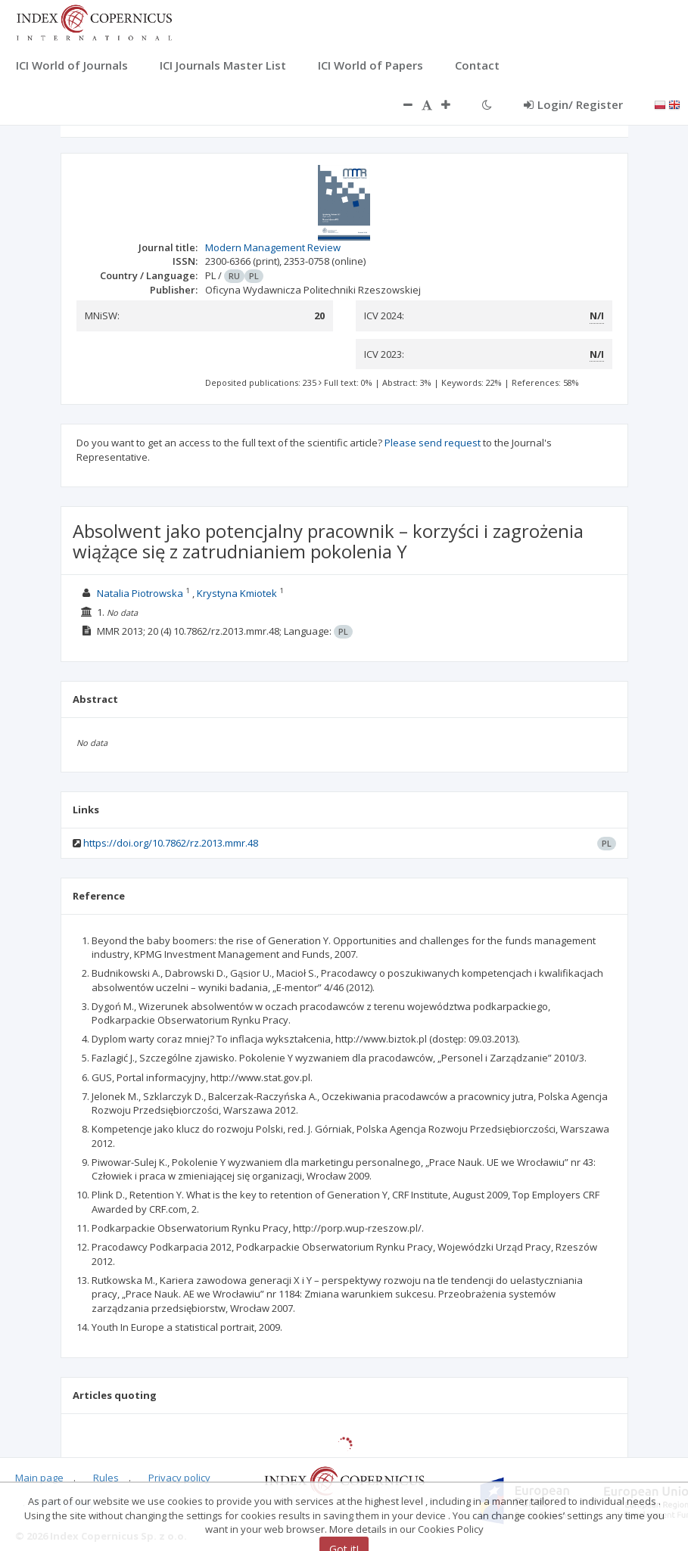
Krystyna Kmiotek (237, 593)
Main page (39, 1477)
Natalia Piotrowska (140, 593)
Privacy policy (179, 1477)
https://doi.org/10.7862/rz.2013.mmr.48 (170, 843)
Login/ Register (573, 104)
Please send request (432, 442)
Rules (106, 1477)
